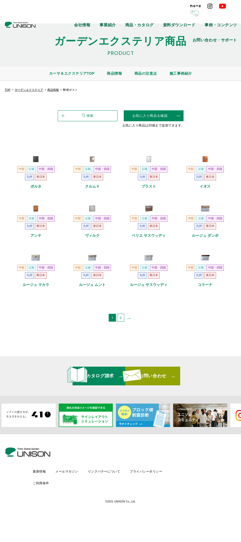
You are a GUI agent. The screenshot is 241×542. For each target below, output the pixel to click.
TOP (7, 89)
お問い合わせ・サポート (221, 15)
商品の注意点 (145, 73)
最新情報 (82, 505)
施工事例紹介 (181, 73)
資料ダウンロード (154, 15)
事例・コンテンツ (186, 15)
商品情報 (114, 73)
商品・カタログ (123, 15)
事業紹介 (100, 15)
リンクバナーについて (148, 505)
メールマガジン (110, 505)
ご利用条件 (226, 505)
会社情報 (80, 15)
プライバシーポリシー (191, 505)
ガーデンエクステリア (29, 89)
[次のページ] (129, 369)
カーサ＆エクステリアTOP (72, 73)
